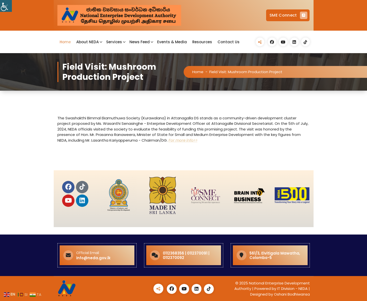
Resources (202, 41)
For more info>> (183, 140)
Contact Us (229, 41)
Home (65, 41)
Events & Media (172, 41)
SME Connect (288, 15)
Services (114, 41)
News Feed (139, 41)
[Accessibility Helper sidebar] (6, 6)
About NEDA (87, 41)
